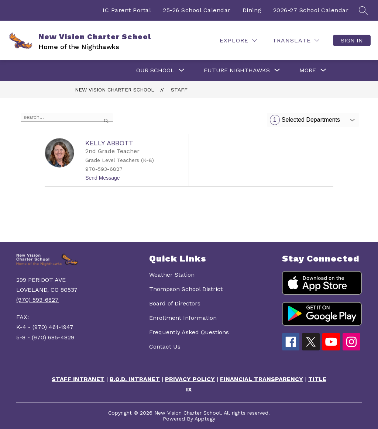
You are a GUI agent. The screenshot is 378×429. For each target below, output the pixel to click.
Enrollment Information (183, 317)
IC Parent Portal (127, 10)
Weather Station (172, 274)
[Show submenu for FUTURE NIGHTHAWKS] (237, 70)
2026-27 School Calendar (311, 10)
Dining (252, 10)
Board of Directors (174, 303)
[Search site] (363, 10)
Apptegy (205, 419)
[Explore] (238, 40)
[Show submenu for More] (307, 70)
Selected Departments (305, 120)
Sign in (352, 40)
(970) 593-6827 (37, 299)
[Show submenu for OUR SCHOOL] (155, 70)
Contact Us (165, 346)
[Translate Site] (296, 40)
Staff (179, 90)
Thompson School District (186, 289)
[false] (67, 117)
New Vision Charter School (114, 90)
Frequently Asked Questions (189, 332)
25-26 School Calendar (197, 10)
